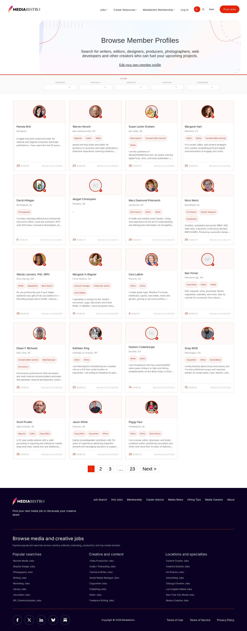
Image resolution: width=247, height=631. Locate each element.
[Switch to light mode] (197, 9)
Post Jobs (230, 9)
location (167, 82)
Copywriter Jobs (98, 583)
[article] (39, 136)
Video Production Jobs (101, 560)
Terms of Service (200, 620)
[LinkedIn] (41, 620)
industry (131, 82)
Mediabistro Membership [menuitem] (158, 9)
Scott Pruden (24, 422)
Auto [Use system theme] (211, 9)
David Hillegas (25, 200)
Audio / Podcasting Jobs (102, 566)
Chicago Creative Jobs (178, 583)
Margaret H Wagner (84, 274)
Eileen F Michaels (27, 348)
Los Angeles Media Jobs (179, 589)
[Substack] (65, 620)
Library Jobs (19, 589)
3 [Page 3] (110, 468)
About (230, 499)
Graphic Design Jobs (24, 566)
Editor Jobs (95, 594)
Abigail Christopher (84, 199)
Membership (134, 499)
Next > (150, 468)
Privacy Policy (225, 620)
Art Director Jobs (175, 572)
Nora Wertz (192, 200)
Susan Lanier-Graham (142, 126)
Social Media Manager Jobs (104, 577)
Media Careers (214, 499)
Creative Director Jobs (178, 566)
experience (202, 82)
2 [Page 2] (100, 468)
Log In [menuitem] (184, 9)
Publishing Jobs (97, 589)
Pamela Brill (24, 126)
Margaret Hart (193, 126)
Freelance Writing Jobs (101, 600)
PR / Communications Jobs (27, 600)
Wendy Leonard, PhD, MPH (33, 274)
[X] (29, 620)
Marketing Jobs (21, 583)
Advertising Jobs (175, 577)
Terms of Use (175, 620)
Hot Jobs (116, 499)
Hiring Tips (194, 499)
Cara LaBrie (136, 274)
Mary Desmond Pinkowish (144, 200)
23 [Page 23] (132, 468)
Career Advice (155, 499)
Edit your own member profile (140, 65)
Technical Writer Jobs (100, 572)
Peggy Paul (135, 422)
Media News (175, 499)
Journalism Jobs (21, 594)
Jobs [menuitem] (103, 9)
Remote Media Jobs (23, 560)
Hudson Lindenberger (142, 346)
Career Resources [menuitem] (124, 9)
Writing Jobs (19, 577)
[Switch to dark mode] (204, 9)
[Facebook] (17, 620)
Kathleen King (81, 348)
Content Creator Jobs (177, 560)
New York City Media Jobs (180, 594)
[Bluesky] (53, 620)
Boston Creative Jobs (177, 600)
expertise (60, 82)
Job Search (100, 499)
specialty (96, 82)
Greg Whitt (191, 348)
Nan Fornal (191, 273)
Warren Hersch (82, 126)
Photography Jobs (23, 572)
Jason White (80, 422)
